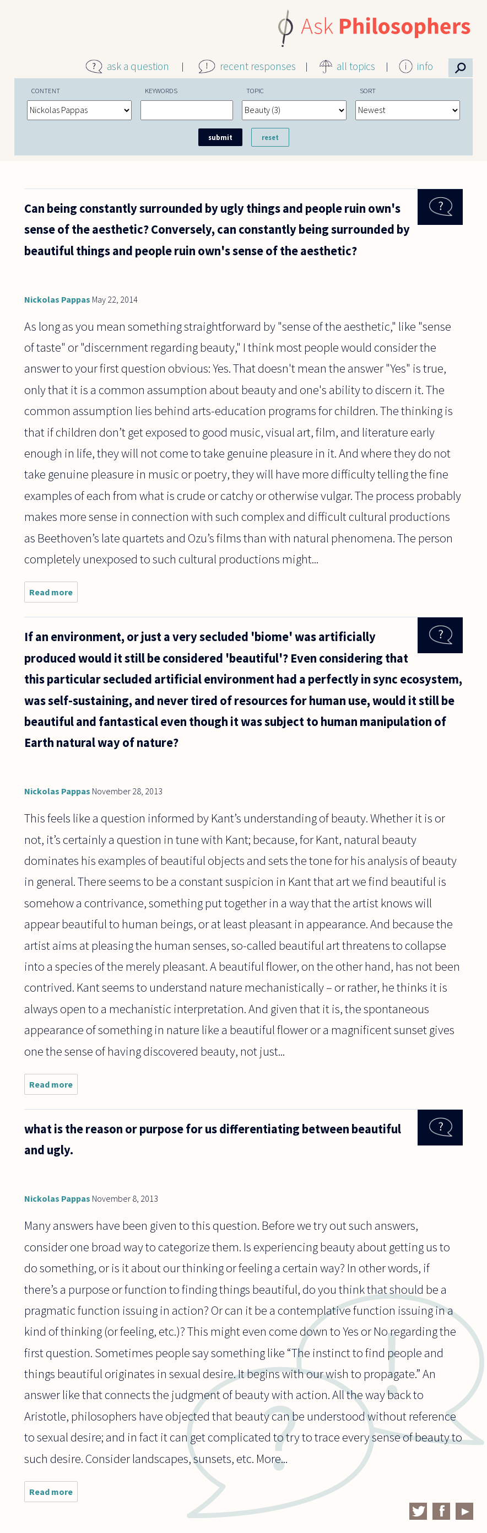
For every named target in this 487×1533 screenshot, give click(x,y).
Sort (368, 90)
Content (45, 90)
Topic (255, 90)
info (425, 66)
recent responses (258, 66)
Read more (53, 595)
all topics (356, 66)
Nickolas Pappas (57, 299)
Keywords (161, 90)
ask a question (138, 66)
